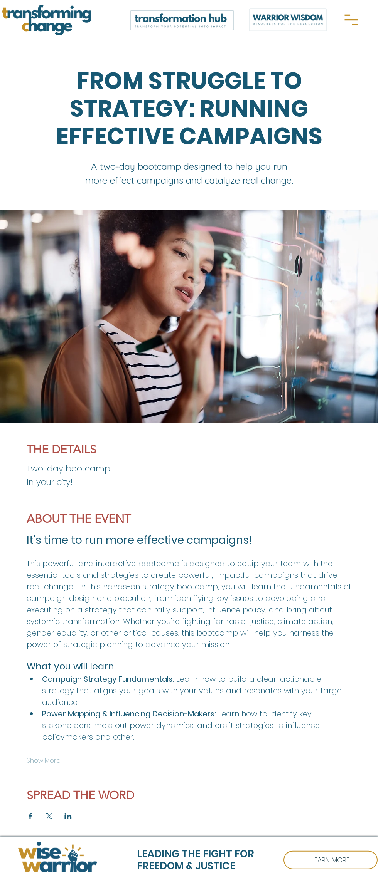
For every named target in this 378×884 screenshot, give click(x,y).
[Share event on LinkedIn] (68, 816)
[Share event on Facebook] (30, 816)
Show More (44, 761)
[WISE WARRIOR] (331, 860)
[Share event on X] (49, 816)
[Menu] (351, 20)
